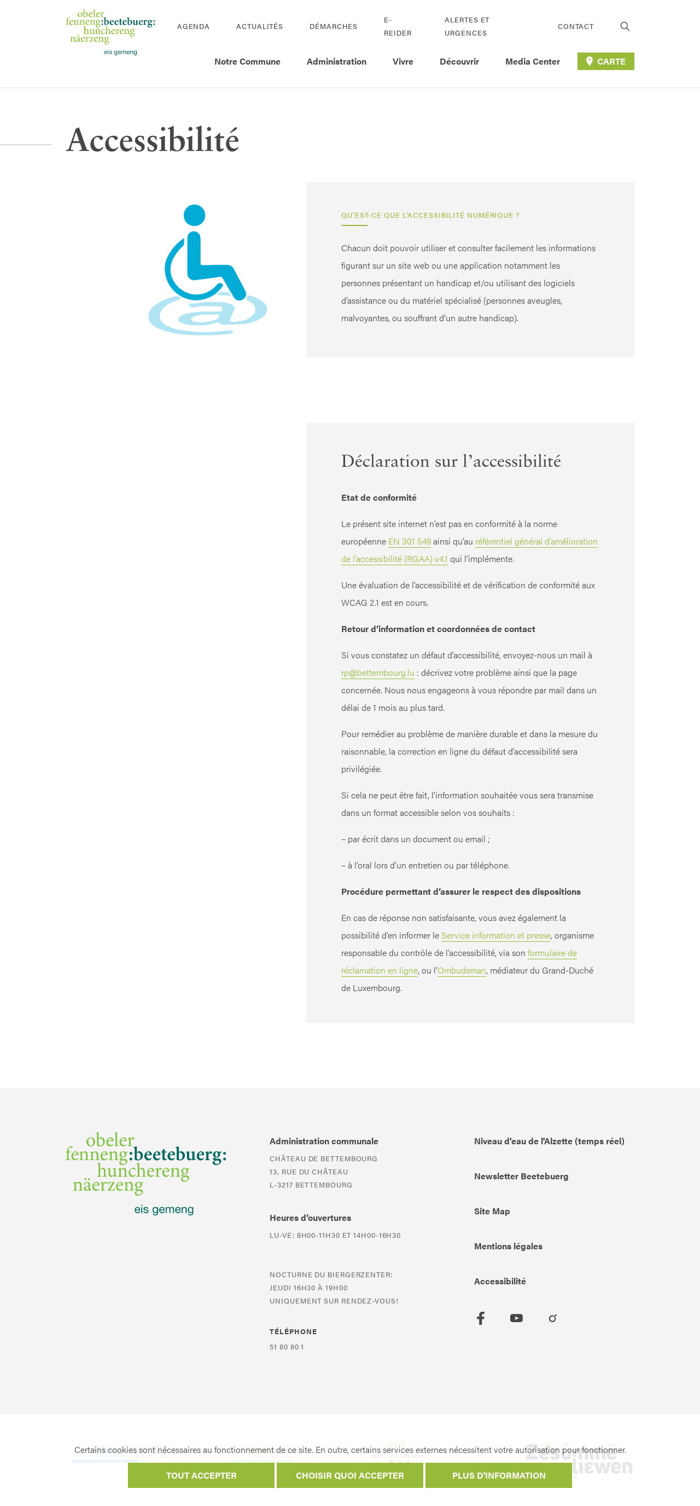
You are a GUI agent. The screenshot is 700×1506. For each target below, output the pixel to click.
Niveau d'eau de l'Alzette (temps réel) (549, 1140)
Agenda (193, 26)
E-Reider (397, 26)
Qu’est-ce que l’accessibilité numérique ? (430, 215)
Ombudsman (462, 970)
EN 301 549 (409, 541)
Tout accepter (201, 1475)
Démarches (334, 26)
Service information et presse (496, 935)
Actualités (259, 26)
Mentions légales (508, 1245)
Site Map (492, 1210)
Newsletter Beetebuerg (521, 1175)
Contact (576, 26)
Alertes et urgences (467, 26)
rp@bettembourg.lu (378, 672)
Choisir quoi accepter (350, 1475)
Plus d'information (499, 1475)
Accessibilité (500, 1281)
